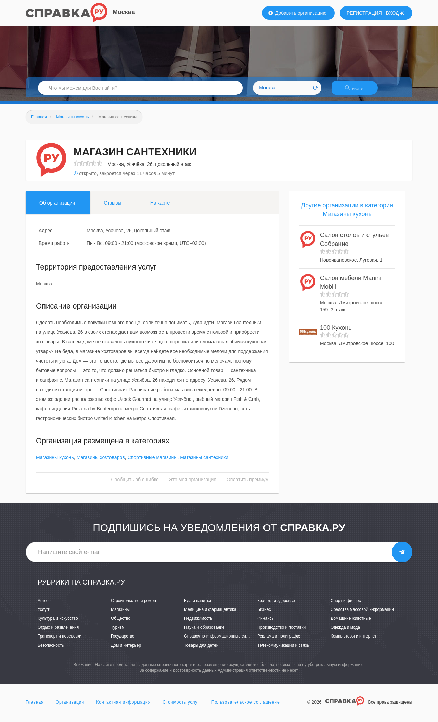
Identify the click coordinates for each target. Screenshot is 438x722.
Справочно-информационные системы (221, 640)
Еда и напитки (197, 604)
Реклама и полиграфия (279, 640)
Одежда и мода (345, 631)
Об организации (57, 207)
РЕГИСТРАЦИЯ (364, 13)
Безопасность (51, 649)
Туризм (118, 631)
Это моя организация (192, 484)
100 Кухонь (336, 331)
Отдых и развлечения (58, 631)
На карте (160, 207)
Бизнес (264, 613)
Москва (124, 12)
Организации (70, 706)
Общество (120, 622)
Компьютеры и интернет (354, 640)
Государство (122, 640)
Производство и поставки (281, 631)
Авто (42, 604)
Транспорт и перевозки (59, 640)
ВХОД (395, 13)
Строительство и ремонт (134, 604)
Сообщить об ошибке (135, 484)
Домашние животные (351, 622)
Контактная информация (123, 706)
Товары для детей (201, 649)
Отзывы (112, 207)
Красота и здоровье (276, 604)
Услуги (44, 613)
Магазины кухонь (55, 461)
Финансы (265, 622)
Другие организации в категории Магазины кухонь (347, 214)
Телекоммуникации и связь (283, 649)
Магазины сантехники (204, 461)
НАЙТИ (357, 90)
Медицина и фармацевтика (210, 613)
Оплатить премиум (248, 484)
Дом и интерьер (126, 649)
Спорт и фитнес (346, 604)
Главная (35, 706)
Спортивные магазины (152, 461)
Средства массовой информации (362, 613)
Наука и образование (204, 631)
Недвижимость (198, 622)
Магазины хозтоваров (101, 461)
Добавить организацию (297, 13)
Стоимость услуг (181, 706)
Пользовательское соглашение (245, 706)
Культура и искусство (58, 622)
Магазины (120, 613)
